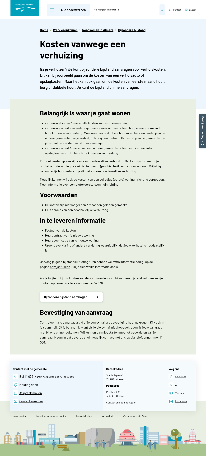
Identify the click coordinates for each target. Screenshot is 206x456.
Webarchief (107, 416)
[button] (202, 116)
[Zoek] (126, 9)
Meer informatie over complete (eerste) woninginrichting (79, 184)
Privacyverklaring (18, 416)
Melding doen (28, 385)
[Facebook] (177, 376)
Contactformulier (31, 401)
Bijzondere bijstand (131, 30)
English (190, 10)
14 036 (29, 376)
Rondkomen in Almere (97, 30)
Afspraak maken (30, 393)
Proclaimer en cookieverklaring (51, 416)
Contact (175, 10)
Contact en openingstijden (121, 402)
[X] (173, 384)
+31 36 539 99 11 (68, 376)
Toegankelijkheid (84, 416)
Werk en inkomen (65, 30)
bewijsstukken (60, 267)
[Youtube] (177, 393)
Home (44, 30)
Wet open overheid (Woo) (135, 416)
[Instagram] (178, 401)
